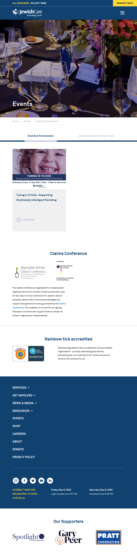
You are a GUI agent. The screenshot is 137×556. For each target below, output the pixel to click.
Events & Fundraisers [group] (40, 135)
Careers (19, 433)
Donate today (125, 3)
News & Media (23, 403)
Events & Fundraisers (47, 121)
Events (27, 121)
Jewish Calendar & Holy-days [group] (96, 135)
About (17, 441)
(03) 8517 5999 (29, 3)
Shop (16, 426)
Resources (20, 411)
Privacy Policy (23, 457)
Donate (18, 449)
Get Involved (22, 395)
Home (15, 121)
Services (19, 387)
